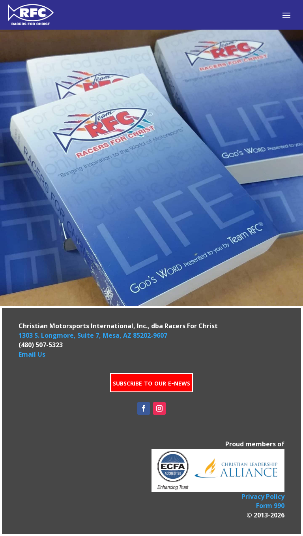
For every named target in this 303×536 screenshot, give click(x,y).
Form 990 (270, 505)
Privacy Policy (262, 496)
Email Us (32, 354)
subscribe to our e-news (151, 382)
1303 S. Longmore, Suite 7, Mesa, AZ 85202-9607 (93, 335)
